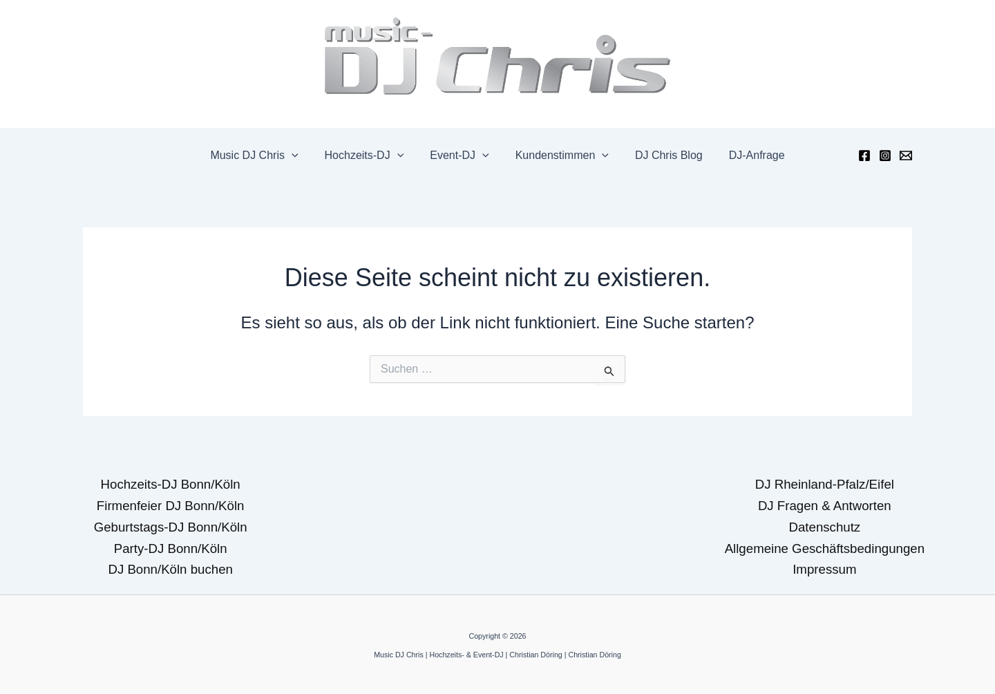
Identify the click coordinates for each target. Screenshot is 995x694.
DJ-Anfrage (747, 155)
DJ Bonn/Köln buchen (170, 569)
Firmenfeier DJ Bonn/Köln (171, 505)
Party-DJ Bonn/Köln (170, 548)
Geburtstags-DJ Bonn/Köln (170, 527)
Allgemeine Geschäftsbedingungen (825, 548)
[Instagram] (885, 155)
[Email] (906, 155)
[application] (302, 155)
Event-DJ (461, 155)
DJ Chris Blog (662, 155)
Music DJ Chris (264, 155)
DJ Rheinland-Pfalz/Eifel (824, 484)
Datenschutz (824, 527)
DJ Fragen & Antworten (824, 505)
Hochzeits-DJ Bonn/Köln (170, 484)
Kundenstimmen (560, 155)
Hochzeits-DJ (370, 155)
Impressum (824, 569)
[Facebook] (864, 155)
